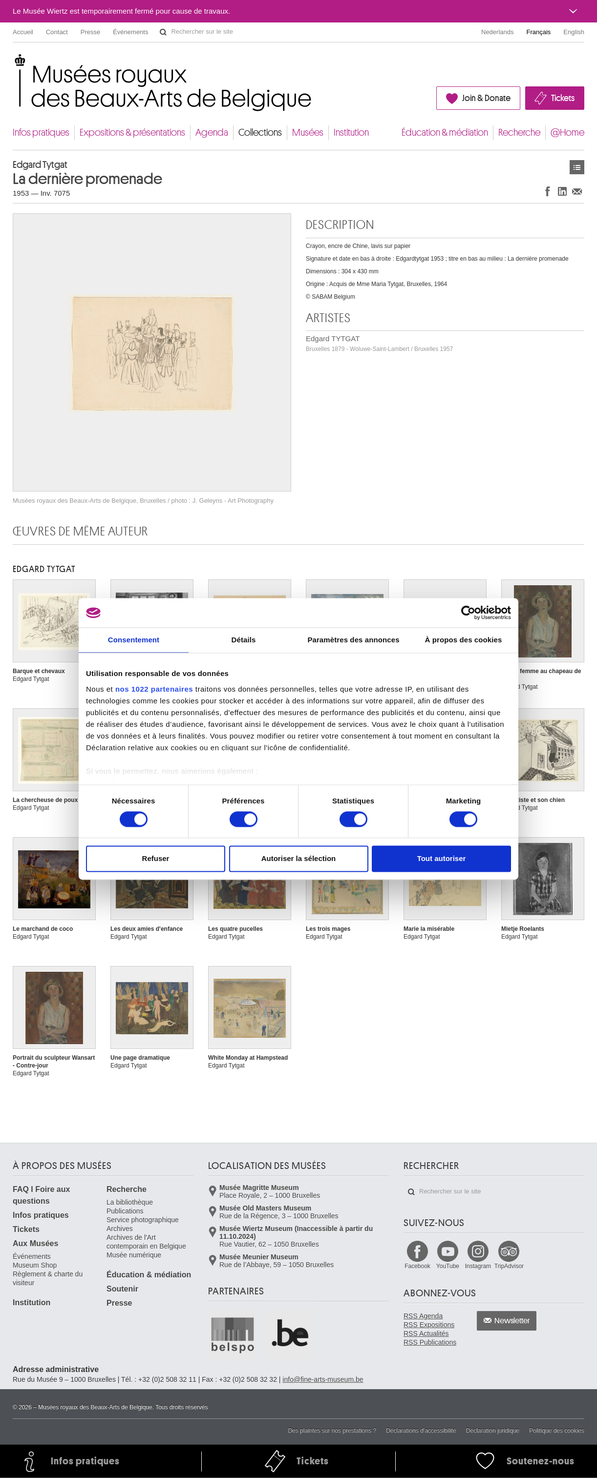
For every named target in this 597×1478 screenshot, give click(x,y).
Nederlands (497, 32)
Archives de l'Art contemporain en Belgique (146, 1241)
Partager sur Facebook (547, 191)
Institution (351, 132)
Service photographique (143, 1220)
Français (539, 32)
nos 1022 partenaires (154, 689)
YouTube (447, 1266)
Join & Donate (486, 98)
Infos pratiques (41, 132)
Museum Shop (35, 1265)
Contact (57, 32)
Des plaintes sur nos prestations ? (332, 1430)
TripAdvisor (509, 1266)
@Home (567, 132)
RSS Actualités (426, 1333)
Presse (90, 32)
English (573, 32)
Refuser (156, 859)
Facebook (417, 1266)
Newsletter (512, 1321)
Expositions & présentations (132, 132)
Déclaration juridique (492, 1430)
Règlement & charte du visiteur (48, 1278)
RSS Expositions (429, 1325)
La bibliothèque (130, 1202)
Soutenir (122, 1289)
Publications (125, 1211)
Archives (120, 1228)
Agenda (211, 132)
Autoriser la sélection (298, 859)
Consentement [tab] (133, 640)
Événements (130, 32)
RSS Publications (430, 1342)
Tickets (563, 98)
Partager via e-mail (577, 191)
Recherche (519, 132)
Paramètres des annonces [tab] (353, 640)
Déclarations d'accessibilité (421, 1430)
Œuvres (577, 167)
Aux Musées (35, 1243)
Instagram (478, 1266)
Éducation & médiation (445, 132)
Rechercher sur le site (163, 32)
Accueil (23, 32)
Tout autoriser (441, 859)
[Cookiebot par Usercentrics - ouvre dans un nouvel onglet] (468, 612)
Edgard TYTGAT (379, 343)
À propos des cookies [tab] (463, 640)
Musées (307, 132)
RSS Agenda (423, 1316)
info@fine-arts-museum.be (322, 1379)
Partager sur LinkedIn (562, 191)
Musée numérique (134, 1255)
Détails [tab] (244, 640)
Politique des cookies (556, 1430)
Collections (260, 132)
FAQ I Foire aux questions (41, 1195)
